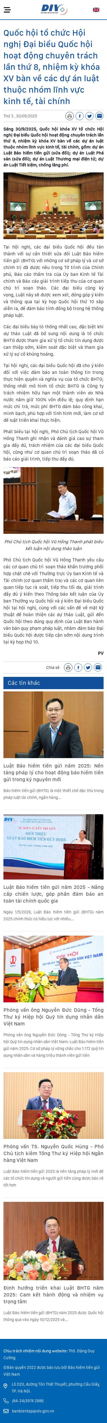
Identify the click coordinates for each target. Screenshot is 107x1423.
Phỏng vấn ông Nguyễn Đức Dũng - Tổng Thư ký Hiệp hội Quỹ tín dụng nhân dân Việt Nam (53, 1017)
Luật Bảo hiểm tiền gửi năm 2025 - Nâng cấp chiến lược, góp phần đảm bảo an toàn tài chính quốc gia (53, 894)
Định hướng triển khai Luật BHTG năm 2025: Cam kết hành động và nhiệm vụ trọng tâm (53, 1294)
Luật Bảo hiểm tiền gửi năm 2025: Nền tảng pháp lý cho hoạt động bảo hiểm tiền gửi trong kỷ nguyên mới (53, 772)
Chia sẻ (53, 667)
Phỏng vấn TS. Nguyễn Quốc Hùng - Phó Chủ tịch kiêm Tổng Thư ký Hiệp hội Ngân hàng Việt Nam (53, 1153)
